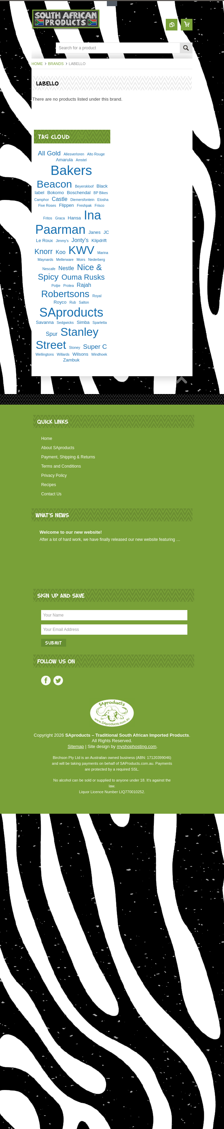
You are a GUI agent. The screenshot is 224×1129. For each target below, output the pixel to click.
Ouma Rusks (83, 277)
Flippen (66, 205)
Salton (84, 302)
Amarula (64, 159)
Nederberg (96, 260)
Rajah (84, 285)
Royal (97, 296)
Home (37, 64)
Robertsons (65, 294)
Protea (68, 286)
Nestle (66, 268)
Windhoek (99, 354)
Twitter (58, 680)
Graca (60, 218)
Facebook (46, 680)
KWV (82, 250)
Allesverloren (74, 154)
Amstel (81, 160)
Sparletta (99, 323)
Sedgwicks (65, 323)
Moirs (80, 260)
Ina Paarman (68, 222)
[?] (82, 136)
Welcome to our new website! (71, 532)
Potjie (55, 286)
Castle (59, 199)
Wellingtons (45, 354)
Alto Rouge (95, 154)
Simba (83, 322)
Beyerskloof (84, 186)
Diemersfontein (83, 200)
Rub (73, 302)
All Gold (49, 153)
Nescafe (48, 269)
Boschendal (78, 192)
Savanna (45, 322)
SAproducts (71, 312)
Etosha (102, 200)
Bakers (71, 170)
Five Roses (47, 205)
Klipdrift (99, 240)
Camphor (41, 200)
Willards (63, 354)
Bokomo (55, 192)
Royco (59, 302)
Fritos (47, 218)
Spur (52, 334)
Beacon (54, 184)
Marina (102, 253)
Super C (95, 346)
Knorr (43, 251)
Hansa (74, 217)
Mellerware (65, 260)
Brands (56, 64)
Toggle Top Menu (112, 3)
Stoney (74, 348)
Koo (60, 252)
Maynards (45, 260)
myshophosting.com (137, 746)
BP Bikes (101, 193)
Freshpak (84, 205)
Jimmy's (62, 241)
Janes (94, 232)
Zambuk (71, 360)
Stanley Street (67, 338)
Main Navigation (37, 48)
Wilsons (80, 354)
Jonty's (80, 240)
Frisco (99, 205)
